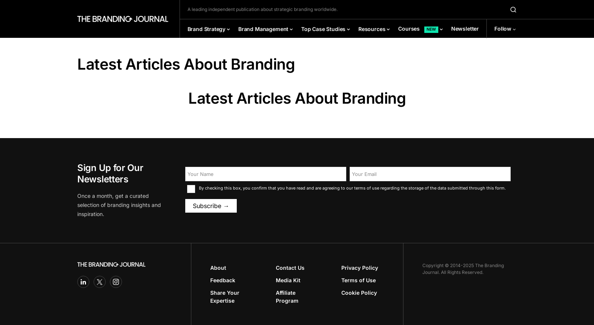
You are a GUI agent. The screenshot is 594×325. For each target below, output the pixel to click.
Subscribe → (211, 206)
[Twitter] (100, 281)
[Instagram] (116, 281)
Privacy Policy (359, 267)
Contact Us (290, 267)
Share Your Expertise (224, 296)
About (218, 267)
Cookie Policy (359, 292)
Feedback (222, 280)
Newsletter (465, 28)
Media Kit (288, 280)
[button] (513, 9)
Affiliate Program (287, 296)
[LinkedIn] (83, 281)
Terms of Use (358, 280)
